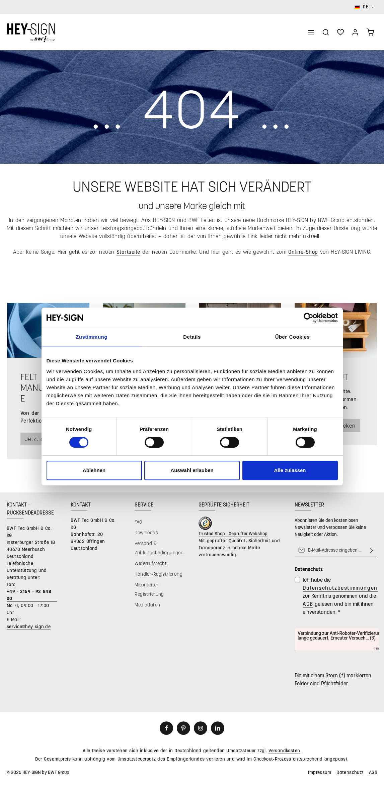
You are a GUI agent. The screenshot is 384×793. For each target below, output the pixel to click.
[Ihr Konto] (355, 32)
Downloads (146, 533)
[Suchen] (325, 32)
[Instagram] (200, 728)
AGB (308, 604)
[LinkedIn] (217, 728)
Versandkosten (284, 751)
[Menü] (311, 32)
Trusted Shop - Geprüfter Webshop (233, 534)
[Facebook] (166, 728)
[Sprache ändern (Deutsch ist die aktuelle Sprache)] (364, 7)
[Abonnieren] (371, 551)
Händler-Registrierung (158, 574)
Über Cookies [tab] (292, 337)
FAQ (138, 522)
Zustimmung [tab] (91, 337)
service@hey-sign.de (29, 627)
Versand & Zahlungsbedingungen (159, 548)
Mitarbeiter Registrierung (149, 589)
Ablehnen (94, 470)
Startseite (128, 252)
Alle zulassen (290, 470)
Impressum (319, 773)
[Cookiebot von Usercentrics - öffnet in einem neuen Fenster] (308, 318)
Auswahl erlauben (191, 470)
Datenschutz (350, 773)
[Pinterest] (183, 728)
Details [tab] (192, 337)
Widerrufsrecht (151, 564)
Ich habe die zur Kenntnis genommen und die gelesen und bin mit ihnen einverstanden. (340, 596)
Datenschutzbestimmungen (340, 588)
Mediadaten (147, 605)
